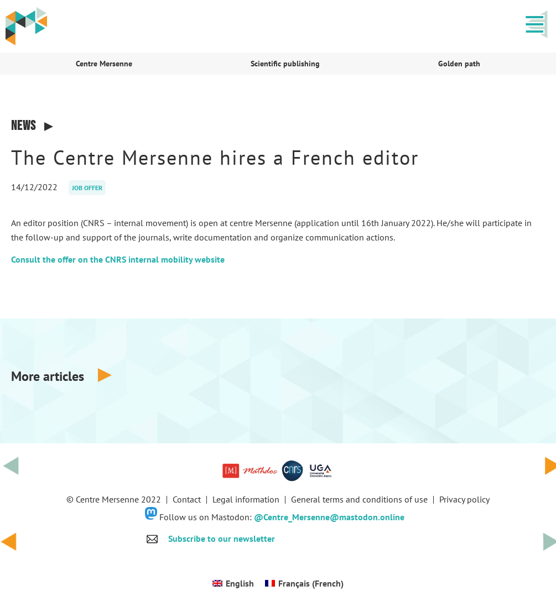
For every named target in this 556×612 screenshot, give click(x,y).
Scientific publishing (285, 64)
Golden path (459, 64)
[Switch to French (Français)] (304, 583)
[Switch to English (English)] (233, 583)
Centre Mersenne (104, 64)
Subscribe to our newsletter (221, 538)
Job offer (87, 188)
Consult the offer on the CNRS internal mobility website (118, 259)
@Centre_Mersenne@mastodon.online (329, 516)
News (23, 126)
